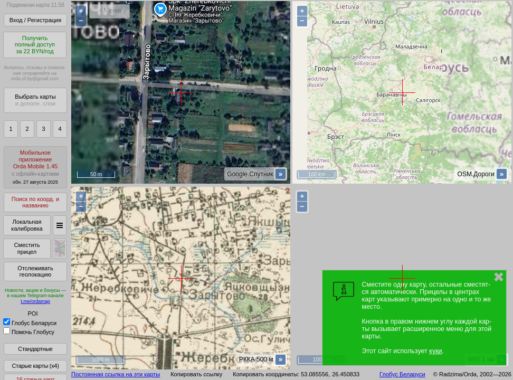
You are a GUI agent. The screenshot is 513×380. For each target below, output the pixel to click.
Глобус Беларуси (29, 323)
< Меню (109, 10)
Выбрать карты (35, 100)
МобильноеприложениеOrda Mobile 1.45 (35, 167)
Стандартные (35, 349)
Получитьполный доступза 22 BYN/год (35, 44)
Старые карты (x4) (35, 366)
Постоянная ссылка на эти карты (115, 374)
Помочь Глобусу (28, 332)
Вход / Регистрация (35, 20)
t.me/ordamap (35, 301)
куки (435, 351)
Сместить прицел (27, 248)
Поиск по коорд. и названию (35, 202)
